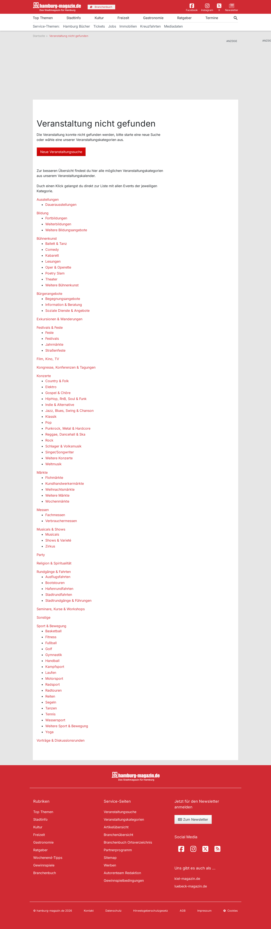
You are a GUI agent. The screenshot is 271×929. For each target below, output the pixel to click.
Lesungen (53, 261)
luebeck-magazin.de (190, 886)
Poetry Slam (55, 273)
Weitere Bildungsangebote (66, 230)
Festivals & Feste (50, 327)
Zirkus (50, 546)
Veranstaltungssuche (120, 812)
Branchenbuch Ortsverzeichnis (128, 842)
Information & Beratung (63, 304)
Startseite (39, 36)
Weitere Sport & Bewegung (66, 726)
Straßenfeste (55, 350)
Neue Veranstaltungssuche (61, 152)
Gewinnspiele (43, 865)
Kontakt (89, 910)
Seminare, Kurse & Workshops (61, 609)
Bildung (42, 213)
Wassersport (55, 720)
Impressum (204, 910)
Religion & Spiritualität (54, 563)
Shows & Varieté (58, 540)
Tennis (50, 714)
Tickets (99, 26)
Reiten (50, 696)
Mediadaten (173, 26)
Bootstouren (55, 583)
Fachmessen (55, 515)
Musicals (52, 534)
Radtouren (53, 690)
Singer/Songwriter (59, 452)
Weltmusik (53, 464)
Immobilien (128, 26)
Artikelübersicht (116, 827)
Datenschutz (113, 910)
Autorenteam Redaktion (122, 873)
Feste (49, 332)
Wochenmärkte (57, 501)
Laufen (50, 672)
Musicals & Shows (51, 529)
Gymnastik (53, 655)
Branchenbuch (44, 873)
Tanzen (51, 708)
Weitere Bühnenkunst (62, 285)
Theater (51, 279)
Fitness (50, 637)
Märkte (42, 472)
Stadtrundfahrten (58, 594)
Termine (211, 18)
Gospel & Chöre (58, 393)
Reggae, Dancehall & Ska (65, 434)
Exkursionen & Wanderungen (59, 319)
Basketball (53, 631)
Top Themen (43, 18)
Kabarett (52, 255)
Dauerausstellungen (60, 204)
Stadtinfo (73, 18)
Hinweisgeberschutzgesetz (150, 910)
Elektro (51, 387)
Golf (48, 649)
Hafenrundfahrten (59, 588)
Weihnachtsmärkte (60, 489)
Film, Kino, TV (48, 359)
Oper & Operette (58, 267)
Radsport (52, 684)
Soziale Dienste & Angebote (67, 310)
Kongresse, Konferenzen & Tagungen (66, 367)
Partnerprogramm (118, 850)
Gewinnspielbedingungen (124, 880)
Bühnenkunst (47, 238)
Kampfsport (54, 666)
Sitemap (110, 857)
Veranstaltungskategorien (124, 819)
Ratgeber (184, 18)
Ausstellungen (48, 199)
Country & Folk (57, 381)
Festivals (52, 338)
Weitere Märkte (57, 495)
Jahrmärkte (54, 344)
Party (41, 555)
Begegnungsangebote (62, 299)
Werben (110, 865)
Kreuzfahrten (150, 26)
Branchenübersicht (118, 835)
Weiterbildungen (58, 224)
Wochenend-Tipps (47, 857)
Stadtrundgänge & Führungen (68, 600)
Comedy (52, 249)
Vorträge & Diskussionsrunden (60, 740)
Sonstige (43, 617)
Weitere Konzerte (59, 458)
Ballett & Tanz (56, 243)
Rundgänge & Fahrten (54, 572)
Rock (49, 440)
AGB (182, 910)
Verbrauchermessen (61, 521)
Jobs (112, 26)
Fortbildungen (56, 218)
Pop (48, 422)
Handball (52, 661)
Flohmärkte (54, 477)
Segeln (50, 702)
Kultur (99, 18)
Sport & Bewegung (51, 626)
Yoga (49, 732)
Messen (43, 510)
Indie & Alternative (59, 405)
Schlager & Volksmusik (63, 446)
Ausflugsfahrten (57, 577)
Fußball (51, 643)
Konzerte (44, 376)
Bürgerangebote (49, 293)
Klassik (51, 416)
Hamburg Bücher (76, 26)
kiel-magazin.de (187, 878)
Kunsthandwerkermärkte (64, 483)
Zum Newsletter (193, 819)
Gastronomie (153, 18)
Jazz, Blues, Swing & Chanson (69, 410)
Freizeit (123, 18)
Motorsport (54, 678)
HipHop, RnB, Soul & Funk (66, 399)
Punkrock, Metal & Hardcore (67, 428)
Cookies (230, 910)
